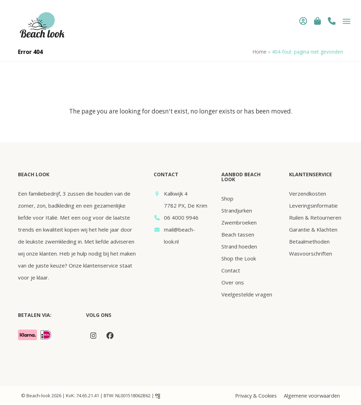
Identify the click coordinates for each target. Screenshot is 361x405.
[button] (317, 21)
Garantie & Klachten (313, 229)
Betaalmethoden (309, 241)
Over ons (232, 282)
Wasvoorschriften (310, 253)
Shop (227, 198)
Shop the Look (238, 258)
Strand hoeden (239, 246)
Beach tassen (237, 234)
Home (259, 51)
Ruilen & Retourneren (315, 217)
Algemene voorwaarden (312, 395)
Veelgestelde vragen (246, 294)
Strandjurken (236, 210)
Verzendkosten (307, 193)
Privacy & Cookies (256, 395)
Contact (230, 270)
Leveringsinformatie (313, 205)
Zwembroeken (239, 222)
